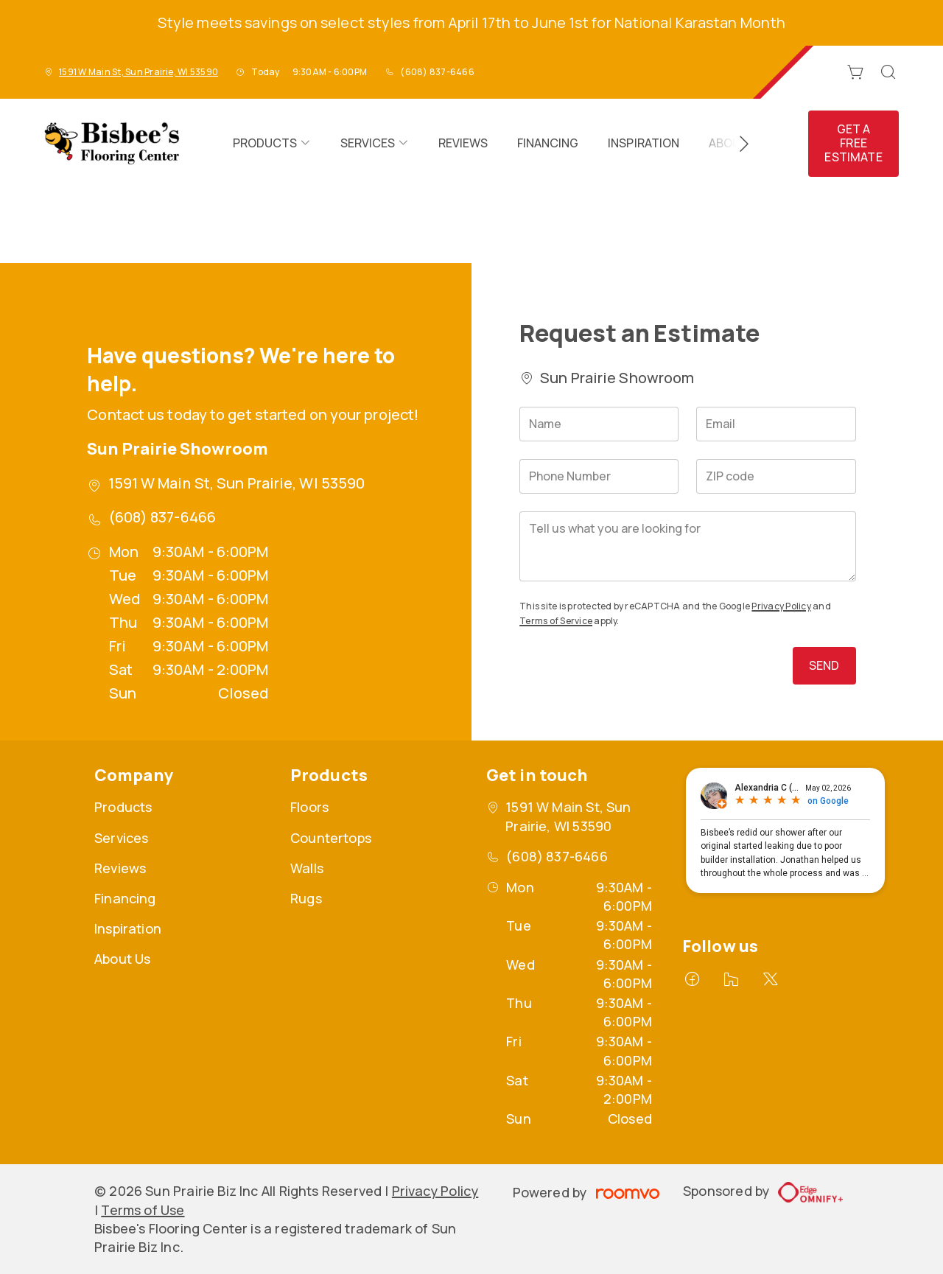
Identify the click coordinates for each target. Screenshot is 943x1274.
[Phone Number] (599, 476)
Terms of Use (142, 1210)
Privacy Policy (780, 606)
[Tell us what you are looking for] (687, 546)
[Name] (599, 424)
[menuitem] (272, 144)
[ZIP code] (775, 476)
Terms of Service (555, 621)
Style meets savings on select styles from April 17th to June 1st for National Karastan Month (471, 22)
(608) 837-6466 (437, 72)
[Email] (775, 424)
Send (824, 665)
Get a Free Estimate (853, 143)
